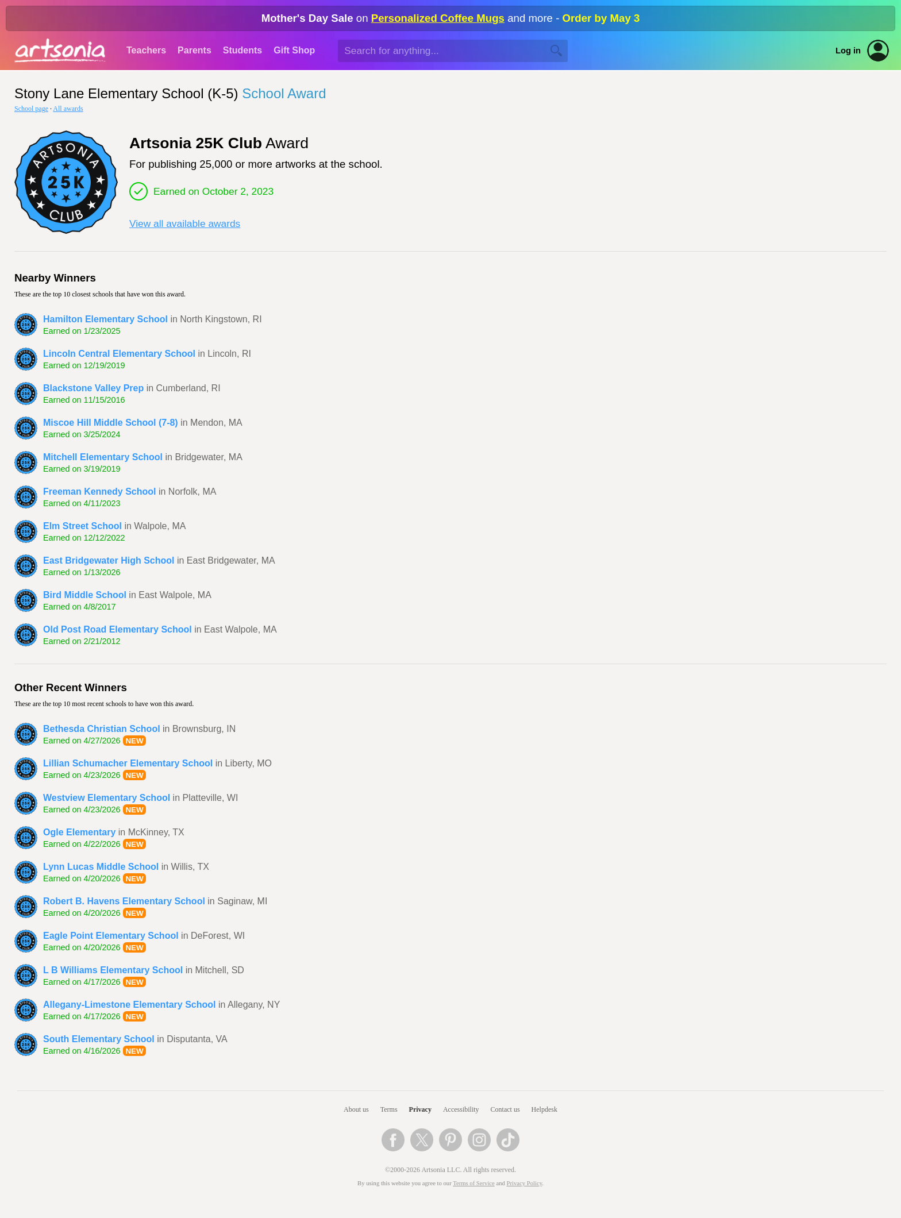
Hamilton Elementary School (105, 319)
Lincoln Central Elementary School (119, 354)
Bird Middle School (84, 595)
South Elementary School (99, 1039)
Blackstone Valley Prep (93, 388)
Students (242, 50)
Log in (848, 50)
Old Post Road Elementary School (117, 629)
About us (356, 1109)
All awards (68, 109)
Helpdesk (544, 1109)
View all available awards (184, 223)
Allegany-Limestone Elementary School (129, 1004)
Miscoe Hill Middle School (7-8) (110, 422)
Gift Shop (294, 50)
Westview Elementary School (106, 798)
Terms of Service (474, 1183)
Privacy (420, 1109)
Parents (194, 50)
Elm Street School (82, 526)
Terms (389, 1109)
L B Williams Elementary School (113, 970)
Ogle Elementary (79, 832)
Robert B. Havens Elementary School (124, 901)
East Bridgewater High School (108, 560)
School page (31, 109)
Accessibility (461, 1109)
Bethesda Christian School (101, 729)
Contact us (505, 1109)
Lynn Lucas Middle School (101, 867)
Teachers (146, 50)
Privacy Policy (524, 1183)
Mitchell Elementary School (103, 457)
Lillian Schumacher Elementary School (128, 763)
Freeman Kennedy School (99, 491)
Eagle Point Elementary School (111, 936)
